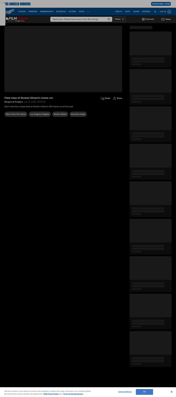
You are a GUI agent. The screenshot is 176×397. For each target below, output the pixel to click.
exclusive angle (78, 114)
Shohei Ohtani (60, 114)
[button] (155, 11)
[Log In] (165, 11)
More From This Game (16, 114)
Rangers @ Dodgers (13, 102)
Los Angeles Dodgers (39, 114)
